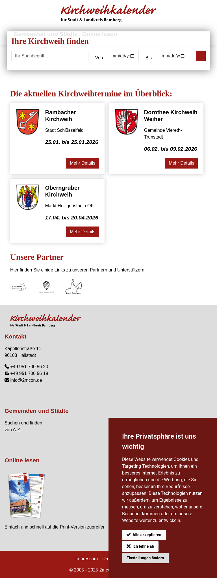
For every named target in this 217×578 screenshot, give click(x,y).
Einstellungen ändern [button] (145, 558)
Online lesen (22, 460)
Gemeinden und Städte (36, 410)
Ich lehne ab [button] (143, 546)
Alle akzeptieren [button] (147, 534)
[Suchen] (201, 56)
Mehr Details (82, 163)
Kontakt (15, 336)
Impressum (86, 558)
